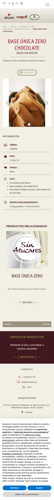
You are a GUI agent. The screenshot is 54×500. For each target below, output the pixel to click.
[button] (25, 125)
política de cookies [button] (32, 435)
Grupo (29, 387)
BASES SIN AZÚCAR (23, 29)
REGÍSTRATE (27, 357)
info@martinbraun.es (29, 382)
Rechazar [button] (14, 488)
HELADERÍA (23, 27)
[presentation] (6, 102)
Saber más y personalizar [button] (27, 494)
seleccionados (8, 440)
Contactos (28, 412)
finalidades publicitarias (12, 454)
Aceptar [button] (39, 488)
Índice (5, 27)
